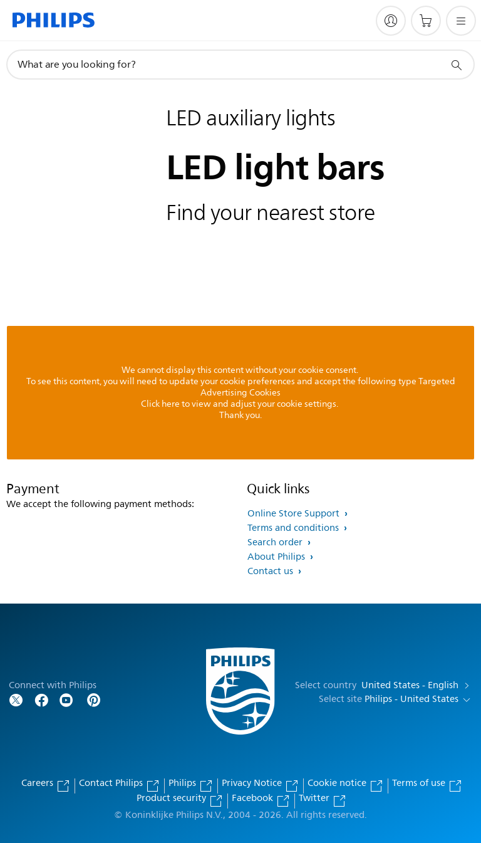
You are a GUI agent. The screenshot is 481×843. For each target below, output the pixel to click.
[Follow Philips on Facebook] (41, 699)
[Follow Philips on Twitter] (16, 699)
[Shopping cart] (426, 21)
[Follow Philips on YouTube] (66, 699)
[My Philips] (391, 21)
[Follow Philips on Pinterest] (93, 699)
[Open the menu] (461, 21)
